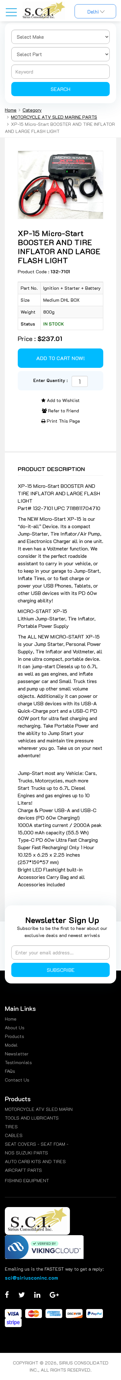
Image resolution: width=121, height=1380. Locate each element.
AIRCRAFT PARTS (23, 1170)
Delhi (95, 11)
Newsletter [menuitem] (16, 1054)
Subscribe (61, 969)
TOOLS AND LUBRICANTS (32, 1118)
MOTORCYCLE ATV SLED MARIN (39, 1109)
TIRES (11, 1126)
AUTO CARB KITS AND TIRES (35, 1161)
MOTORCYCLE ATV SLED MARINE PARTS (54, 117)
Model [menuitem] (11, 1045)
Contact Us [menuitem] (17, 1080)
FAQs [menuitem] (10, 1071)
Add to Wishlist (60, 400)
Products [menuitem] (14, 1036)
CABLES (14, 1135)
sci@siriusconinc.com (31, 1277)
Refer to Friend (60, 411)
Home (10, 110)
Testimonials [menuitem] (18, 1062)
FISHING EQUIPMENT (27, 1180)
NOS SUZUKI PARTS (26, 1153)
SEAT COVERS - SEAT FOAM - (36, 1144)
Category (32, 110)
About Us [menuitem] (15, 1027)
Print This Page (60, 421)
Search (60, 89)
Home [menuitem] (10, 1019)
